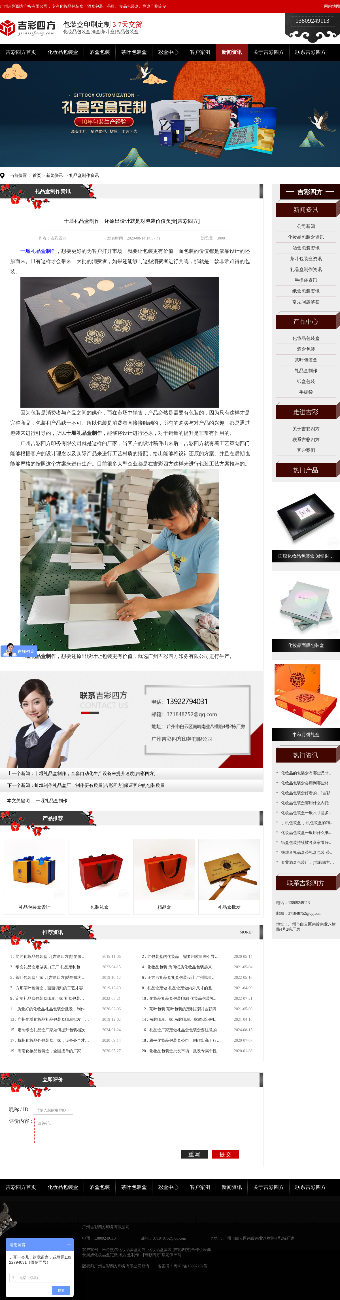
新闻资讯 (232, 52)
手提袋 (306, 392)
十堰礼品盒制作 (51, 800)
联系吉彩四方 (310, 52)
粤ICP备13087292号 (191, 1266)
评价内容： (21, 1121)
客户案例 (200, 52)
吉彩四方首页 (21, 52)
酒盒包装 (100, 52)
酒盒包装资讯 (306, 247)
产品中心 (305, 321)
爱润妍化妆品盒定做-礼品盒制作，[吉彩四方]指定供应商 (131, 1255)
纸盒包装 (306, 381)
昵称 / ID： (21, 1109)
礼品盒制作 (306, 370)
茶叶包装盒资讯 (306, 258)
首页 (37, 175)
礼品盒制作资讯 (84, 175)
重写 (194, 1154)
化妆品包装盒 (63, 52)
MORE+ (246, 932)
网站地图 (332, 6)
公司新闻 (306, 226)
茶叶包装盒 (134, 52)
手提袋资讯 (306, 280)
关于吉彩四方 (268, 52)
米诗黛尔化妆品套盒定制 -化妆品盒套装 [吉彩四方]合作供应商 (156, 1250)
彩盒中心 (168, 52)
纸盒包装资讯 (306, 291)
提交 (225, 1154)
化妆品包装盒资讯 (306, 237)
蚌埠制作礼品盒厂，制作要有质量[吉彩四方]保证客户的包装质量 (100, 785)
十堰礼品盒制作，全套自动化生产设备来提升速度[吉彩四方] (95, 773)
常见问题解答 (306, 301)
